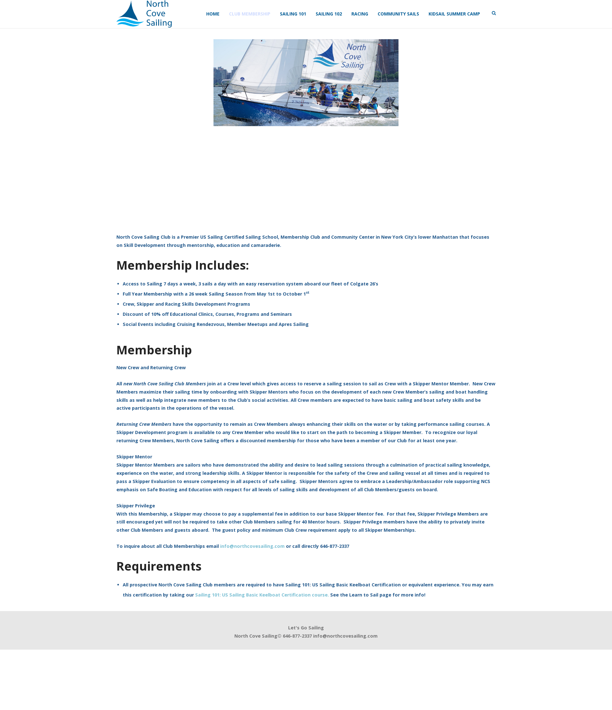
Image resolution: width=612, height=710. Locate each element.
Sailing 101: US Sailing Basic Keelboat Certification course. (262, 595)
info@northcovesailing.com (252, 546)
